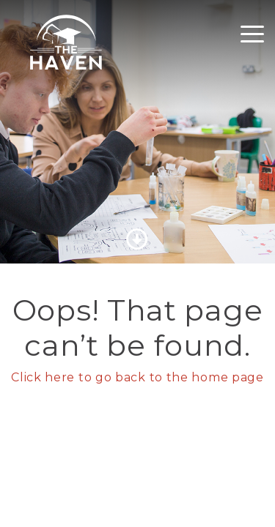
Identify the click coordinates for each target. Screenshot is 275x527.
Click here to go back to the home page (137, 377)
